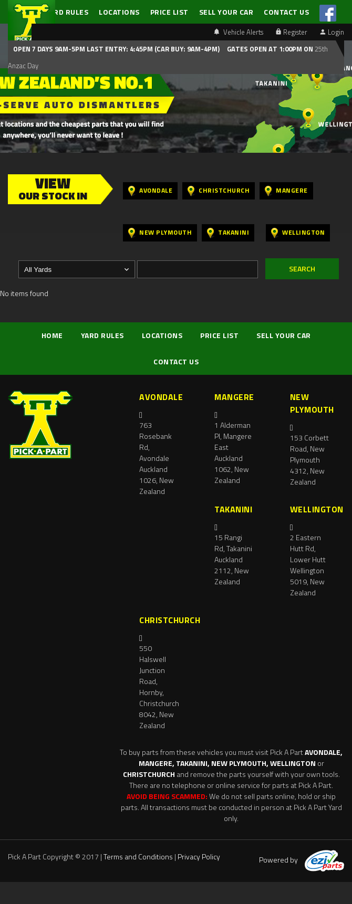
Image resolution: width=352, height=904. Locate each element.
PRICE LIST (169, 11)
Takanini (228, 232)
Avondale (150, 190)
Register (291, 32)
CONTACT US (286, 11)
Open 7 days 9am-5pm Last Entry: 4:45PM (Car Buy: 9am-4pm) (116, 49)
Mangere (286, 190)
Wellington (298, 232)
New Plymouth (160, 232)
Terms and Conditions (138, 856)
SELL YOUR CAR (226, 11)
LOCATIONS (119, 11)
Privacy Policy (199, 856)
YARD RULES (66, 11)
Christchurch (219, 190)
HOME (52, 335)
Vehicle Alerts (238, 32)
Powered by (301, 859)
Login (332, 32)
